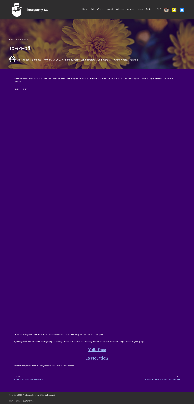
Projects (149, 9)
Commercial (104, 59)
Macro (124, 59)
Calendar (120, 9)
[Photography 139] (28, 9)
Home (85, 9)
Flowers (115, 59)
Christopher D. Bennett (28, 59)
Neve (11, 401)
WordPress (29, 401)
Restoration (97, 358)
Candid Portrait (89, 59)
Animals (68, 59)
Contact (130, 9)
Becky (76, 59)
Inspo (140, 9)
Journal (109, 9)
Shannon (133, 59)
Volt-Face (97, 349)
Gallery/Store (97, 9)
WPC (159, 9)
